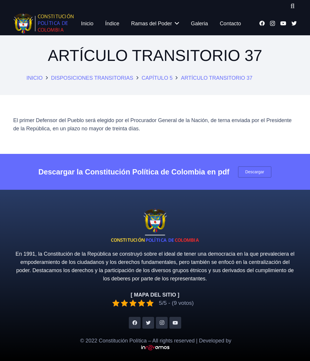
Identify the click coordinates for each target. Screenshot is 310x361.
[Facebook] (262, 23)
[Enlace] (43, 23)
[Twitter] (294, 23)
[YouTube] (283, 23)
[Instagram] (272, 23)
